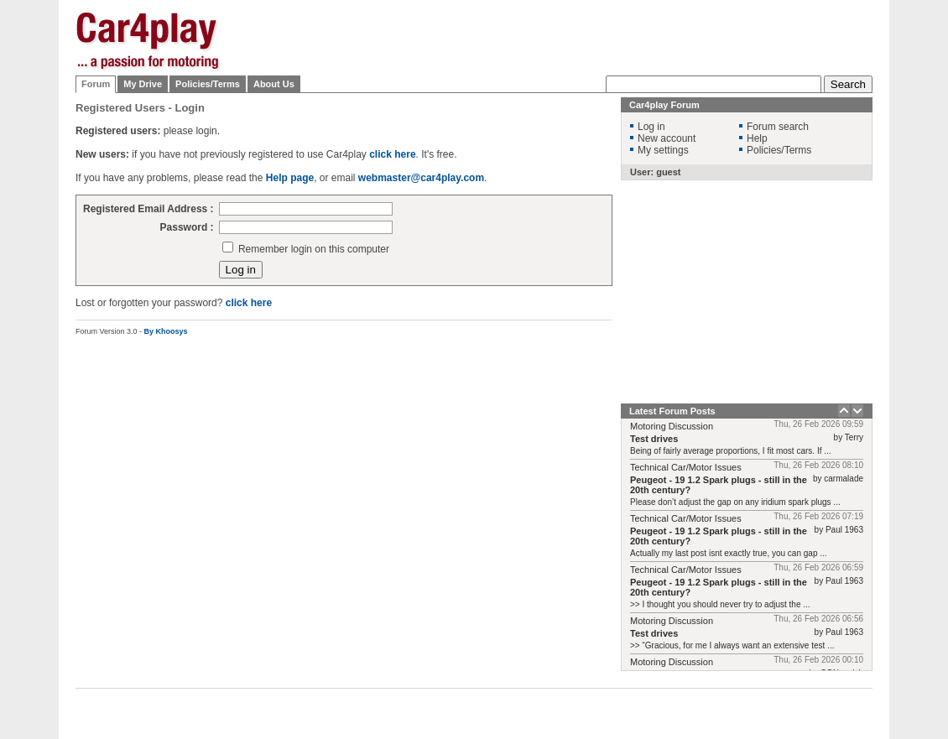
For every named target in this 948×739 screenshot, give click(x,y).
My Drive (142, 84)
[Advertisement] (567, 117)
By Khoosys (166, 331)
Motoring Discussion (671, 426)
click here (249, 303)
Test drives (654, 439)
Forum (95, 84)
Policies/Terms (207, 84)
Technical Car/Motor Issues (686, 467)
